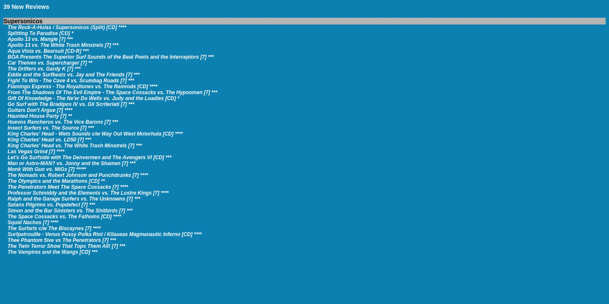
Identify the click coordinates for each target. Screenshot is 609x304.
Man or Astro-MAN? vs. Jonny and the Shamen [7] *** (71, 163)
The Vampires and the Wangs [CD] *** (53, 252)
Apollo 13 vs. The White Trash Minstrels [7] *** (63, 45)
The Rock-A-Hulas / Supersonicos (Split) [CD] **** (67, 27)
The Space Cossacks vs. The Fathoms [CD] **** (64, 217)
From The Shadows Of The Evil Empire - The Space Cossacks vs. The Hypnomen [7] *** (112, 92)
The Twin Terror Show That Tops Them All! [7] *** (66, 246)
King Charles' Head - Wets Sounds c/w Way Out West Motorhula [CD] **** (95, 134)
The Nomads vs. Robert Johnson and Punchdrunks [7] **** (78, 175)
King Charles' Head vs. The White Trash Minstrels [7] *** (75, 146)
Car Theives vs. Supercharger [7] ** (50, 63)
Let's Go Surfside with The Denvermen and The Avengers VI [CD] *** (89, 157)
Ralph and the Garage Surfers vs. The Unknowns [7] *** (74, 199)
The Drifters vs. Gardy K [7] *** (44, 69)
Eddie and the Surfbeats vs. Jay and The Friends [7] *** (74, 75)
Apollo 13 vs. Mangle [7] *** (40, 39)
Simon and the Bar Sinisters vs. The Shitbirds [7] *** (70, 211)
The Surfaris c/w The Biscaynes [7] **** (54, 228)
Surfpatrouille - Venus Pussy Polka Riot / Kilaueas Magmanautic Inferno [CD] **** (105, 234)
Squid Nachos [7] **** (33, 222)
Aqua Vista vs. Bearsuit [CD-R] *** (48, 51)
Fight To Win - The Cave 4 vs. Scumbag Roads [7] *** (71, 81)
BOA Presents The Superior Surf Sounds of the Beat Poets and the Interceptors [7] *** (111, 57)
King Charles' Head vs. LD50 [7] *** (49, 140)
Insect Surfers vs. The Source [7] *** (51, 128)
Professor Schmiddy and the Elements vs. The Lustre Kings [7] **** (88, 193)
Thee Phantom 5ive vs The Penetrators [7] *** (62, 240)
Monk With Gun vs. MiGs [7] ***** (47, 169)
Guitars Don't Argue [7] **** (40, 110)
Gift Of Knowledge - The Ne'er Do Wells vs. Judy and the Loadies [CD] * (93, 98)
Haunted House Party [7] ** (40, 116)
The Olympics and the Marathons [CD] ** (56, 181)
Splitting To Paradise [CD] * (41, 33)
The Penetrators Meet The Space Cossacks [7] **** (68, 187)
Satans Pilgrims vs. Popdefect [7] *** (51, 205)
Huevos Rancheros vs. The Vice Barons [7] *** (63, 122)
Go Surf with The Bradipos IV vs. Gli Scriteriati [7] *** (71, 104)
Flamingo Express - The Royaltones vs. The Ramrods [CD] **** (82, 87)
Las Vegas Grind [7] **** (36, 152)
